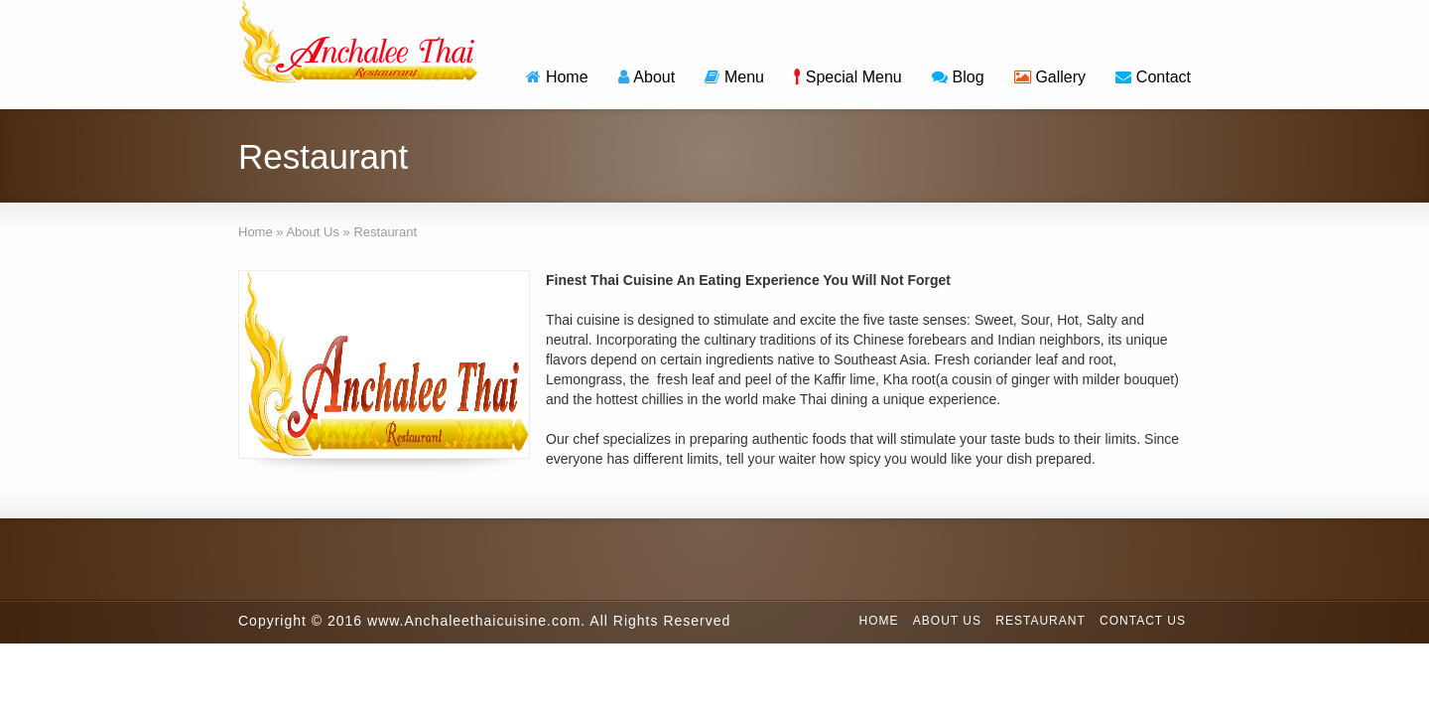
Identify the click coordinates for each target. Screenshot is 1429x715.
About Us (947, 621)
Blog (958, 77)
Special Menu (848, 77)
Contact (1153, 77)
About (647, 77)
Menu (734, 77)
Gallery (1050, 77)
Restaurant (1040, 621)
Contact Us (1143, 621)
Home (556, 77)
